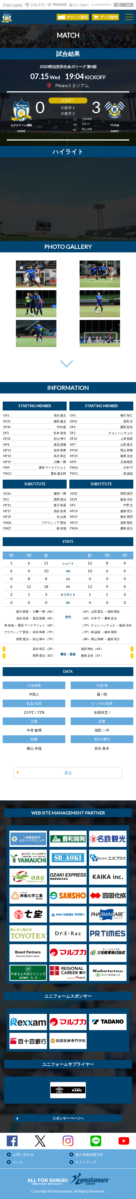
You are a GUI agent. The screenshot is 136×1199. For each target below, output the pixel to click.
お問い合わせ (23, 1154)
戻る (68, 772)
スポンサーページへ (68, 1118)
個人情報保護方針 (89, 1154)
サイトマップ (85, 1162)
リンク (18, 1162)
